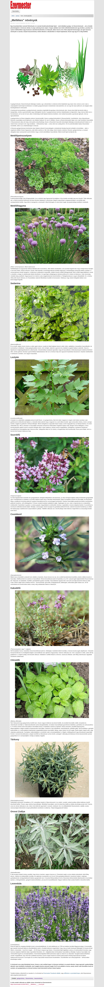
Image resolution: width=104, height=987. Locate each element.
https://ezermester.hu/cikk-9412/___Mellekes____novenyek (27, 984)
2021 (13, 16)
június (17, 16)
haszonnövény (38, 978)
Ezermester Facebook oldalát (52, 973)
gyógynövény (20, 978)
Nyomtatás (15, 11)
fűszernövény (29, 978)
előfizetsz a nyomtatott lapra (72, 973)
